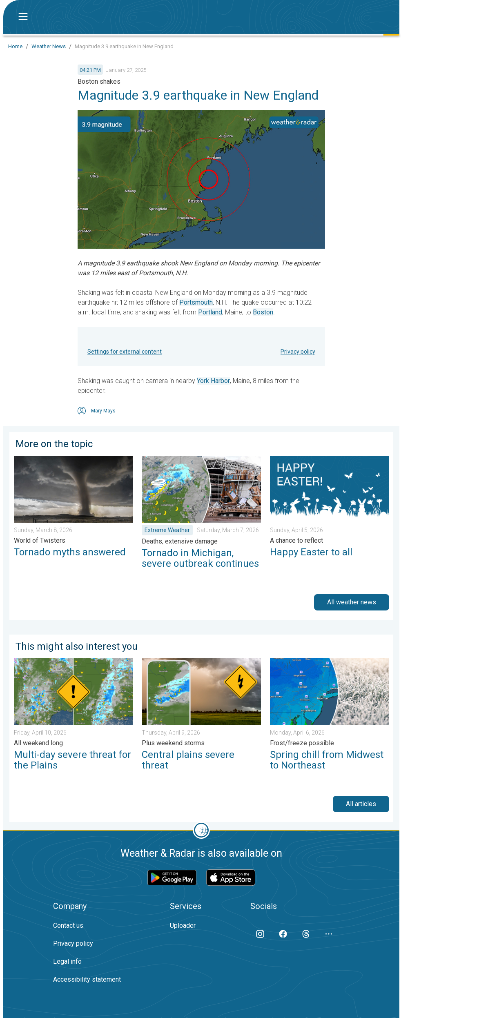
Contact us (68, 925)
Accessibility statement (87, 979)
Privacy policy (298, 351)
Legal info (67, 961)
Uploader (183, 925)
